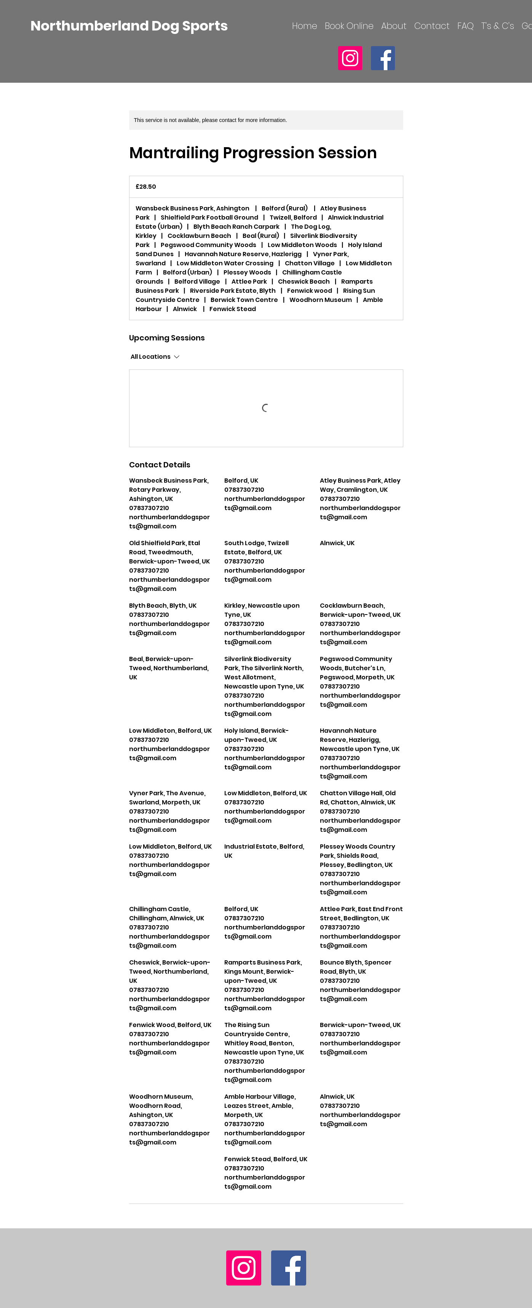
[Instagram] (350, 58)
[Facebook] (383, 58)
